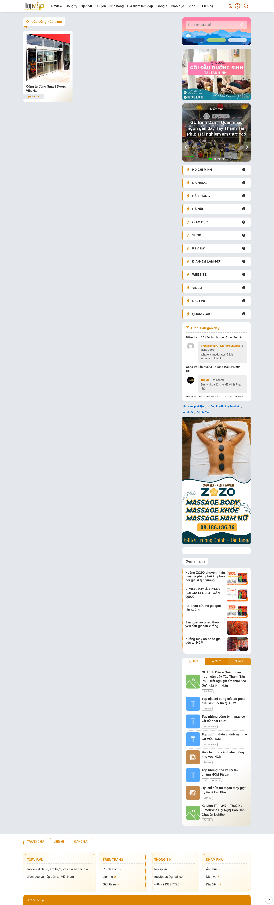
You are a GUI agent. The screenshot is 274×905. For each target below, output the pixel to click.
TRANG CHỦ (35, 841)
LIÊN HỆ (59, 841)
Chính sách (112, 869)
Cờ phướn (202, 412)
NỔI (239, 661)
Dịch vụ (86, 6)
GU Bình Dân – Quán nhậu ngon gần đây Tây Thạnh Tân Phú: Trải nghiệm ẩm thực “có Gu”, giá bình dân (216, 131)
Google (161, 6)
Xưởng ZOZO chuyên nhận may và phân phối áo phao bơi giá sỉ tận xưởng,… (205, 576)
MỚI (193, 661)
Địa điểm (213, 884)
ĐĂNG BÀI (81, 841)
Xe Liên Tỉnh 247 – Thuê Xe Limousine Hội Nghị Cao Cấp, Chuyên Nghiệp (224, 810)
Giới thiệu (111, 884)
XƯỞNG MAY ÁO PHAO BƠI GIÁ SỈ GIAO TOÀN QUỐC (202, 593)
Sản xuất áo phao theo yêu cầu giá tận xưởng (202, 624)
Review (56, 6)
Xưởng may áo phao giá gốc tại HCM (203, 641)
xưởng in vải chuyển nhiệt (223, 406)
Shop (191, 6)
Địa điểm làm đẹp (140, 6)
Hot (205, 780)
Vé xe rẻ (216, 780)
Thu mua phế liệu (193, 406)
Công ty (71, 6)
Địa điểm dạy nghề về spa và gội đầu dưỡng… (216, 397)
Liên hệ (207, 6)
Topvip (205, 379)
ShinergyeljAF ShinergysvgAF (221, 345)
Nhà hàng (116, 6)
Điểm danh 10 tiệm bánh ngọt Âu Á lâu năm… (216, 337)
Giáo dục (177, 6)
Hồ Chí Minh (210, 727)
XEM (216, 661)
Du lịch (100, 6)
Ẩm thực (216, 109)
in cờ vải (187, 412)
